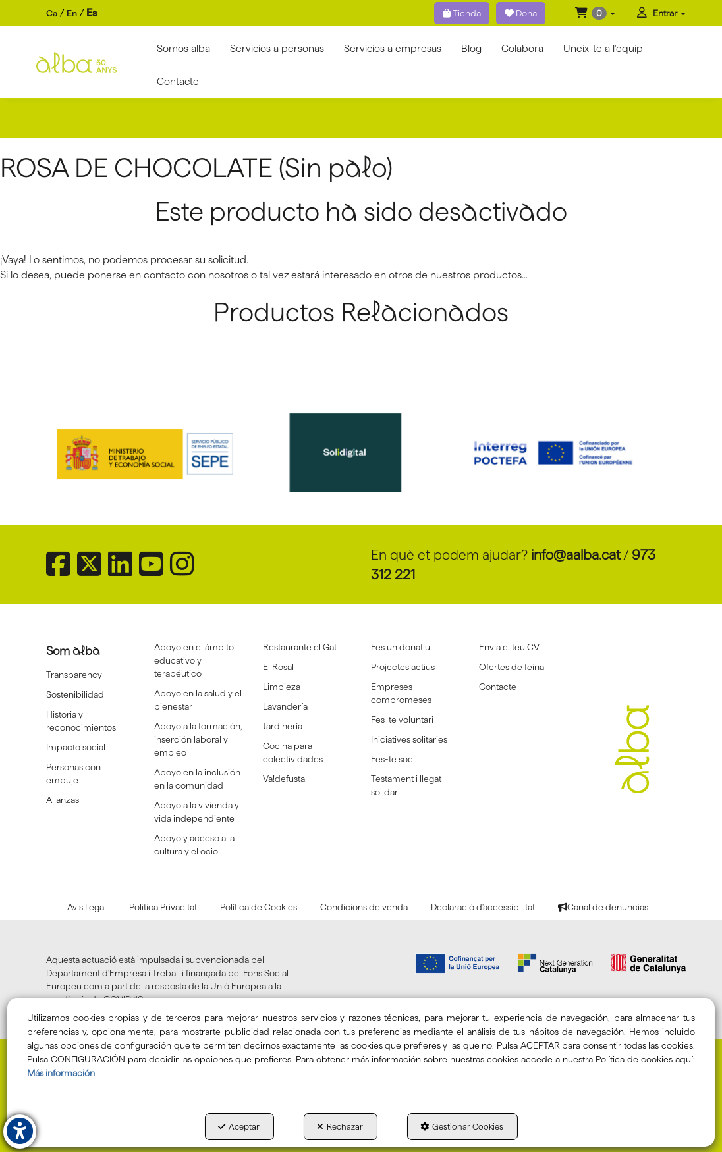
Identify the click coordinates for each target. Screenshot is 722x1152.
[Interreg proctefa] (565, 452)
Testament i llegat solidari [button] (406, 785)
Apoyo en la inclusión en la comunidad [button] (197, 779)
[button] (595, 13)
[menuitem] (71, 13)
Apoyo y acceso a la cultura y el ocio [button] (194, 844)
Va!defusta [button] (284, 778)
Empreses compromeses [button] (401, 693)
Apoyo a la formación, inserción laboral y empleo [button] (198, 739)
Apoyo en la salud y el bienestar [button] (198, 700)
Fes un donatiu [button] (400, 647)
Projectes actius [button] (403, 667)
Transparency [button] (74, 674)
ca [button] (51, 13)
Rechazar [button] (340, 1126)
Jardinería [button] (282, 726)
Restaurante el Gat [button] (300, 647)
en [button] (72, 13)
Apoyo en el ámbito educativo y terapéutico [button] (194, 660)
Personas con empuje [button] (73, 773)
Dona (521, 13)
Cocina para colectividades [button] (293, 752)
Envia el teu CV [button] (509, 647)
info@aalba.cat (576, 554)
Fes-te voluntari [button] (402, 719)
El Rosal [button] (278, 667)
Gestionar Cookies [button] (461, 1126)
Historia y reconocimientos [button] (81, 721)
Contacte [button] (497, 686)
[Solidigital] (361, 452)
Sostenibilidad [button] (75, 694)
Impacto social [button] (75, 747)
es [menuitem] (91, 12)
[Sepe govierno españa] (158, 452)
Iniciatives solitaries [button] (409, 739)
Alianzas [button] (62, 800)
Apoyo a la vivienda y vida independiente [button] (196, 812)
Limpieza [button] (281, 686)
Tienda (462, 13)
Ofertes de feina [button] (511, 667)
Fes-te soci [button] (393, 759)
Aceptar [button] (239, 1126)
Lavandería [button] (285, 706)
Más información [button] (61, 1073)
